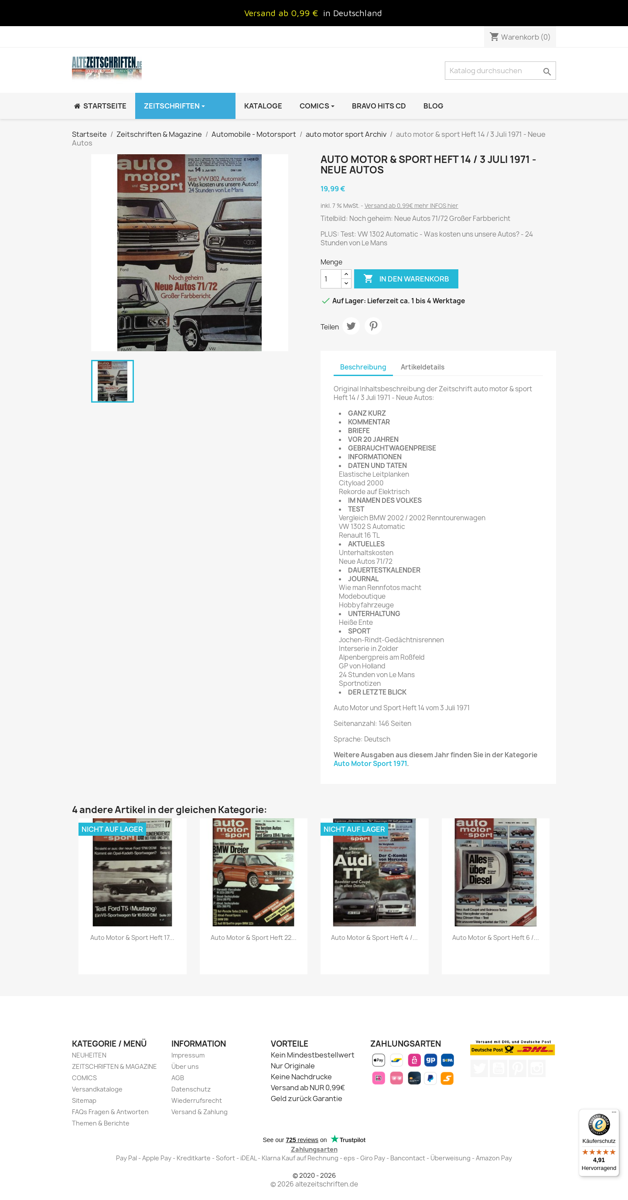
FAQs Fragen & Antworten (110, 1112)
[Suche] (500, 70)
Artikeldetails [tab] (422, 367)
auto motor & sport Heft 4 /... (374, 937)
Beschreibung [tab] (363, 367)
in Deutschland (352, 13)
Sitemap (84, 1100)
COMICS (84, 1078)
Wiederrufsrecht (196, 1100)
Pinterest (373, 326)
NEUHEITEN (89, 1055)
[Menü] (614, 1114)
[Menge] (331, 278)
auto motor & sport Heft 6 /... (495, 937)
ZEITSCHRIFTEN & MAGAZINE (114, 1066)
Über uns (185, 1066)
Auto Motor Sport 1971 (370, 763)
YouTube (498, 1068)
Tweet (351, 326)
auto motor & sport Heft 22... (254, 937)
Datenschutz (191, 1089)
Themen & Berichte (101, 1123)
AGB (177, 1078)
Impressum (188, 1055)
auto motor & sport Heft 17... (132, 937)
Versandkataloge (97, 1089)
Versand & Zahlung (199, 1112)
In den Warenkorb (406, 279)
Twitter (479, 1068)
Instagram (537, 1068)
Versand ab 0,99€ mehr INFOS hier (411, 206)
